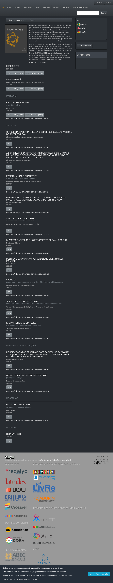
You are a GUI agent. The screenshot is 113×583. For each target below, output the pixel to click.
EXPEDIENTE (12, 66)
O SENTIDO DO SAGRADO (39, 406)
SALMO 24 (39, 281)
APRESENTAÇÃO (14, 79)
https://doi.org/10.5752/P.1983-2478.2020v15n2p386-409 (29, 296)
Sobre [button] (17, 7)
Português (84, 24)
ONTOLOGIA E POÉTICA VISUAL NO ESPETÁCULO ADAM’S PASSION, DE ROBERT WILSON (39, 133)
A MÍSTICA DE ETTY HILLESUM (39, 219)
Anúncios (66, 7)
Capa (9, 7)
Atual (37, 7)
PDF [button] (9, 73)
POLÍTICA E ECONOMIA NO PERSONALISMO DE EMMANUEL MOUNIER (34, 260)
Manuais (56, 7)
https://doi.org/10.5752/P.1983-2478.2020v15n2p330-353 (29, 234)
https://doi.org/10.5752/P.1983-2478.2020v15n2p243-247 (29, 118)
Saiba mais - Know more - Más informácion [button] (20, 579)
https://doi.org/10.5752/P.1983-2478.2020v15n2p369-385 (29, 274)
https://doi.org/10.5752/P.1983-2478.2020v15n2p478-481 (29, 420)
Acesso (108, 2)
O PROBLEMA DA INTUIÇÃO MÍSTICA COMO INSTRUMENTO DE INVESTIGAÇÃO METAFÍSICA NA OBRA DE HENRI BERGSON (36, 199)
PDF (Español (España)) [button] (34, 73)
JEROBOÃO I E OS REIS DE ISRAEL (39, 302)
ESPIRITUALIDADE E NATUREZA (39, 177)
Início (10, 20)
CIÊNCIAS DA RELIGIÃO (39, 104)
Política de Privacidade (80, 7)
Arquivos (17, 20)
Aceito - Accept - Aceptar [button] (99, 574)
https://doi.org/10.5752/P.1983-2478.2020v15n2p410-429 (29, 317)
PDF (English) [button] (18, 73)
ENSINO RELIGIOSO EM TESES (39, 324)
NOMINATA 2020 (13, 434)
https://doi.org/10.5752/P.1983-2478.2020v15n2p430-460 (29, 338)
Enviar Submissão (85, 46)
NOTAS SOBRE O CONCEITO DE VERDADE (39, 376)
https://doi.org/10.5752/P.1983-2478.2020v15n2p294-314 (29, 192)
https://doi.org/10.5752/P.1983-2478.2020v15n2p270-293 (29, 170)
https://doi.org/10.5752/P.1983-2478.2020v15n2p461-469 (29, 369)
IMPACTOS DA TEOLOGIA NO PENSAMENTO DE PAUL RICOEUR (36, 240)
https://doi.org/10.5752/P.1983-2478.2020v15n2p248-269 (29, 147)
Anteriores (46, 7)
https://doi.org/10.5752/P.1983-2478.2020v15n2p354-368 (29, 253)
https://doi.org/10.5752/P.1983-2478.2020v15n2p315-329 (29, 213)
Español (83, 32)
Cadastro (99, 2)
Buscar (103, 13)
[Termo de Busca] (88, 13)
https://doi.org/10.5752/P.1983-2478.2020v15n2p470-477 (29, 391)
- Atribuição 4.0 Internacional (54, 460)
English (83, 28)
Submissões (28, 7)
